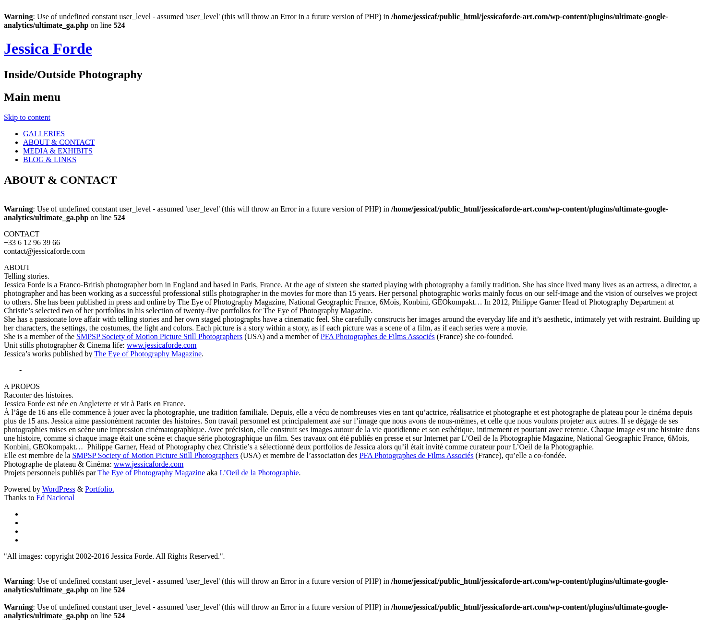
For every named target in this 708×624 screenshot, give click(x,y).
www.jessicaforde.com (162, 345)
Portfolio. (99, 489)
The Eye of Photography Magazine (148, 354)
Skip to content (27, 117)
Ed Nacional (55, 498)
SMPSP (89, 336)
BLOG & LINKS (49, 159)
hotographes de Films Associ (384, 336)
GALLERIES (44, 134)
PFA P (330, 336)
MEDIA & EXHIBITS (58, 151)
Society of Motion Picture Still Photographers (172, 336)
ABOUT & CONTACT (59, 142)
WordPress (58, 489)
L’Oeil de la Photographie (259, 473)
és (431, 336)
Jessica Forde (48, 48)
